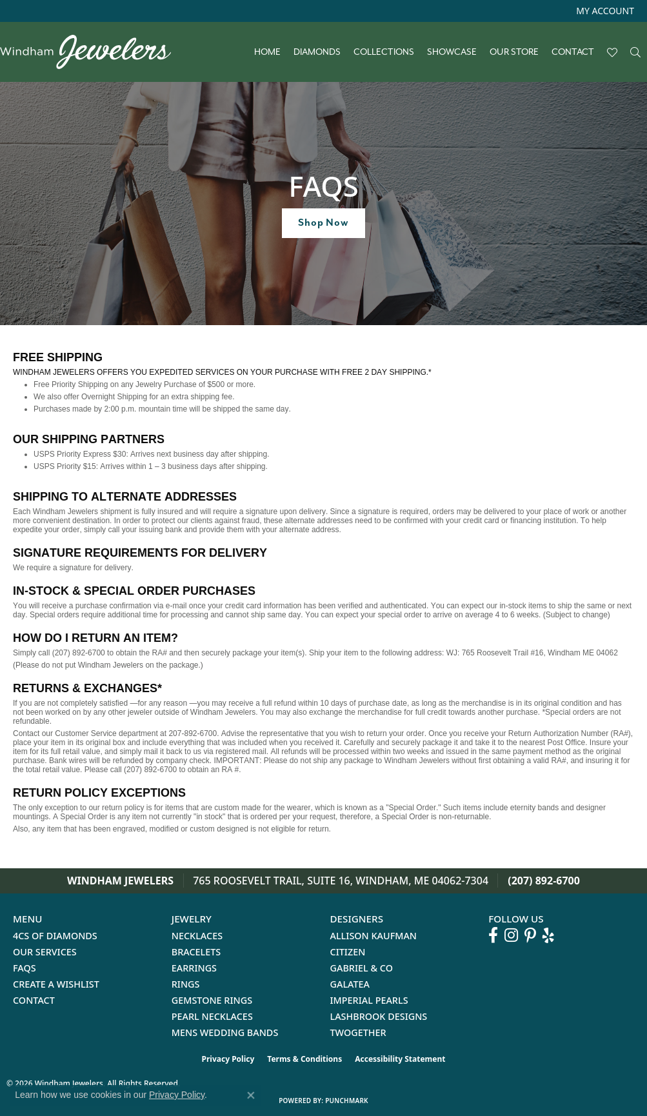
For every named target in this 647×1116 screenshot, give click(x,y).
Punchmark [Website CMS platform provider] (346, 1100)
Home (267, 52)
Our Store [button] (514, 52)
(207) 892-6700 (544, 880)
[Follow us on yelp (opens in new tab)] (548, 935)
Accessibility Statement (400, 1058)
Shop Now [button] (323, 222)
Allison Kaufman (373, 936)
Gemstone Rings (212, 1000)
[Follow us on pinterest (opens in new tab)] (530, 935)
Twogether (358, 1032)
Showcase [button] (452, 52)
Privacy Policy (228, 1058)
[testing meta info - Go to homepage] (92, 52)
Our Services (45, 952)
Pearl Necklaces (212, 1016)
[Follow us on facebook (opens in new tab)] (493, 935)
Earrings (194, 968)
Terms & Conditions (304, 1058)
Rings (186, 984)
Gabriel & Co (361, 968)
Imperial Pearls (369, 1000)
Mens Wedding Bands (225, 1032)
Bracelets (196, 952)
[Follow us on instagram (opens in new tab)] (511, 935)
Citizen (348, 952)
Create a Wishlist (56, 984)
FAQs (24, 968)
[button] (603, 11)
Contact (573, 52)
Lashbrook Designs (379, 1016)
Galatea (350, 984)
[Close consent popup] (251, 1095)
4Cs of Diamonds (55, 936)
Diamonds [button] (317, 52)
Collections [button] (383, 52)
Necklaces (197, 936)
